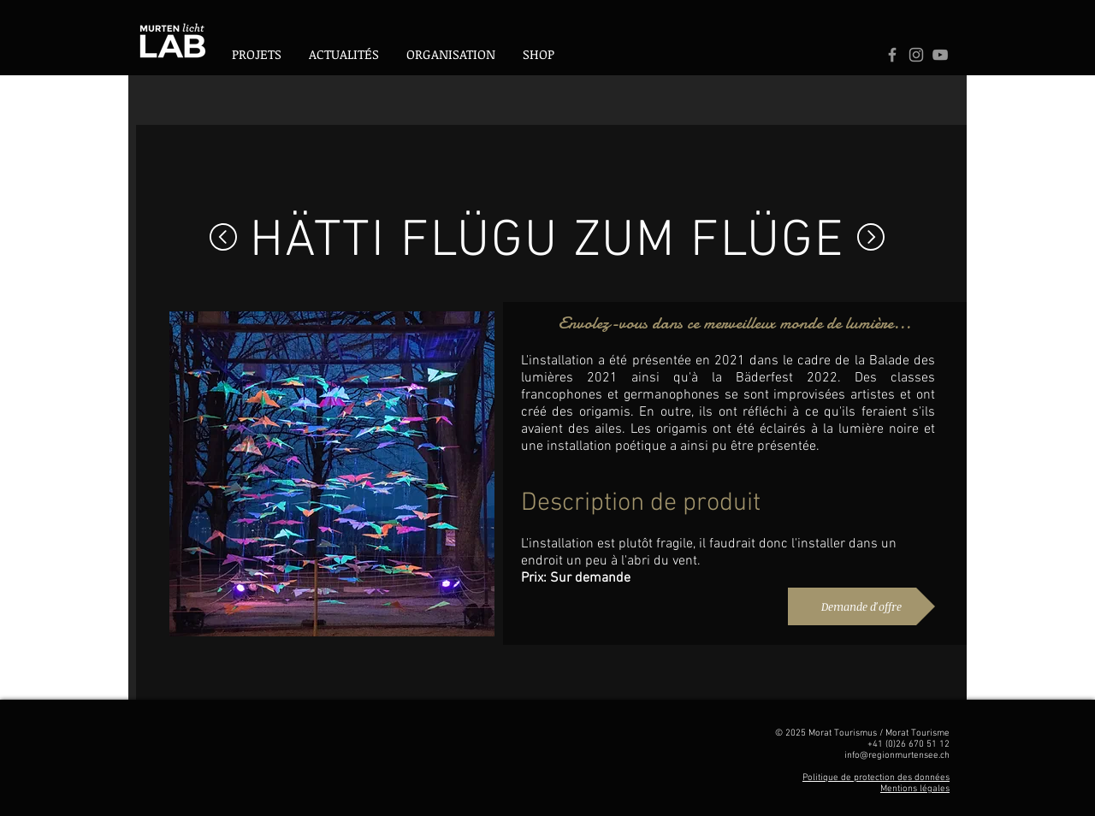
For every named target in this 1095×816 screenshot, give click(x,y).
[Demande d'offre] (861, 606)
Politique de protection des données (876, 777)
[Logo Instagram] (916, 54)
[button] (451, 54)
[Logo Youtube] (940, 54)
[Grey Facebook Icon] (892, 54)
